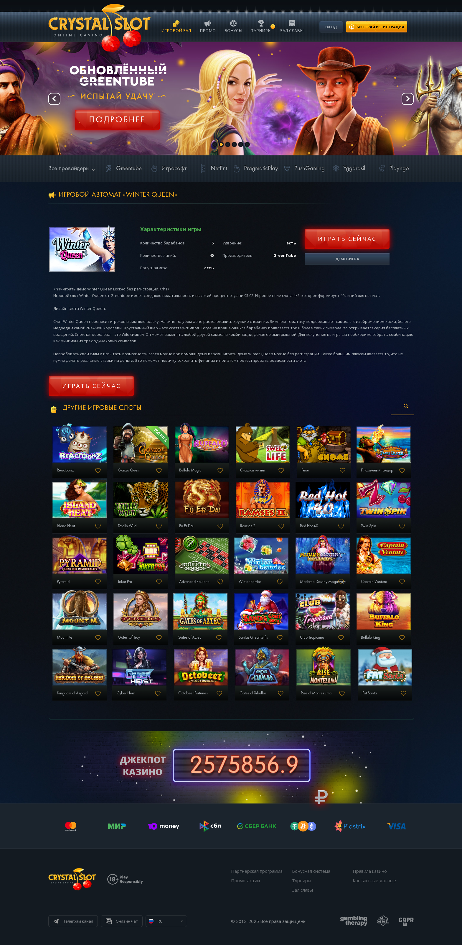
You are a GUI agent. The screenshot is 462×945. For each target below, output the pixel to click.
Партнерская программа (257, 871)
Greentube (122, 168)
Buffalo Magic (190, 470)
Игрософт (167, 168)
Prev (54, 99)
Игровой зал (176, 26)
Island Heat (66, 526)
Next (408, 99)
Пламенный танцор (377, 470)
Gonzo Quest (129, 470)
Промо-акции (245, 880)
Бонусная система (311, 871)
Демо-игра (347, 259)
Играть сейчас (347, 239)
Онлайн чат (127, 921)
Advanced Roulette (194, 582)
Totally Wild (127, 526)
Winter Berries (250, 582)
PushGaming (303, 168)
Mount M (64, 637)
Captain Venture (374, 582)
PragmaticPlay (254, 168)
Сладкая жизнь (252, 470)
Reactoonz (65, 470)
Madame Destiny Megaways (323, 582)
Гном (305, 470)
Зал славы (291, 26)
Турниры (261, 26)
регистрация (380, 26)
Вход (331, 26)
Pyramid (63, 582)
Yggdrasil (347, 168)
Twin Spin (368, 526)
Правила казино (370, 871)
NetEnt (212, 168)
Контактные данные (374, 880)
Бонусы (233, 26)
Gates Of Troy (129, 637)
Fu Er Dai (186, 526)
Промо (208, 26)
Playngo (392, 168)
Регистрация (117, 116)
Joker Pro (125, 582)
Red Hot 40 (309, 526)
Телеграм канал (78, 921)
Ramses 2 (247, 526)
